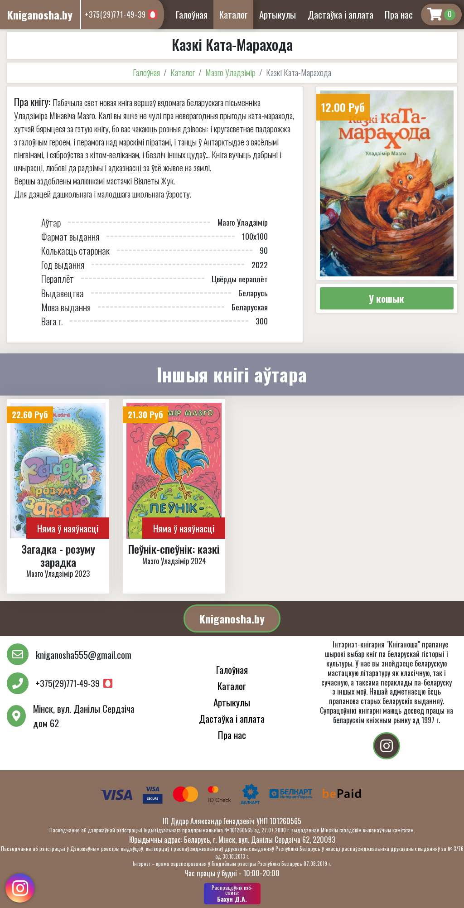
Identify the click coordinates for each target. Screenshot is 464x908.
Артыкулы (277, 14)
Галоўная (192, 14)
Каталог (233, 14)
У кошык (386, 298)
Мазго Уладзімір (230, 72)
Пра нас (399, 14)
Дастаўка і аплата (340, 14)
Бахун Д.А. (232, 893)
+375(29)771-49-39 (115, 14)
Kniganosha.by (232, 618)
